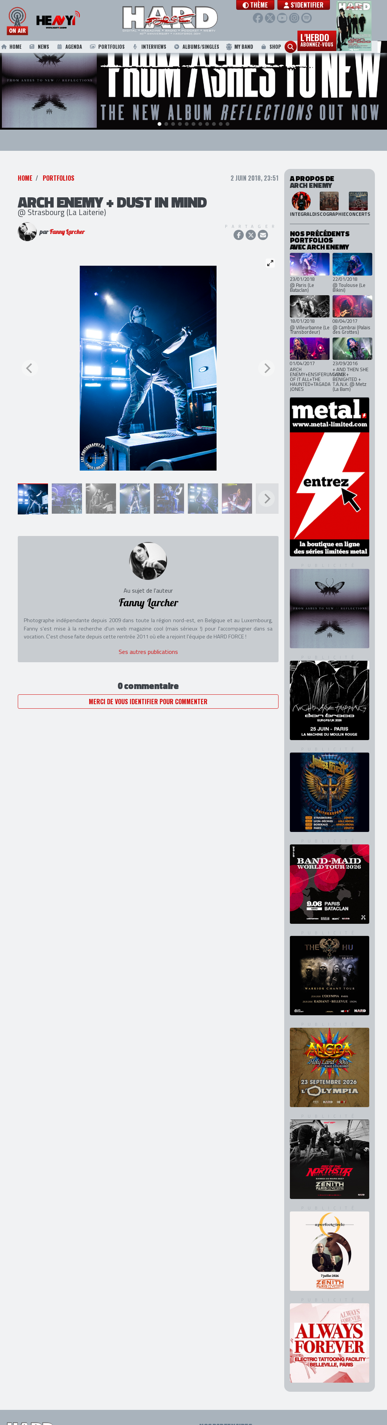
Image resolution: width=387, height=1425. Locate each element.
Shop (280, 48)
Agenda (78, 48)
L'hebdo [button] (326, 41)
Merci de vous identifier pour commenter (148, 700)
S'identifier (319, 4)
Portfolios (116, 48)
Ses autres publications (148, 650)
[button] (270, 5)
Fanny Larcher (67, 230)
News (48, 48)
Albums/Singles (205, 48)
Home (20, 48)
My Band (249, 48)
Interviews (158, 48)
